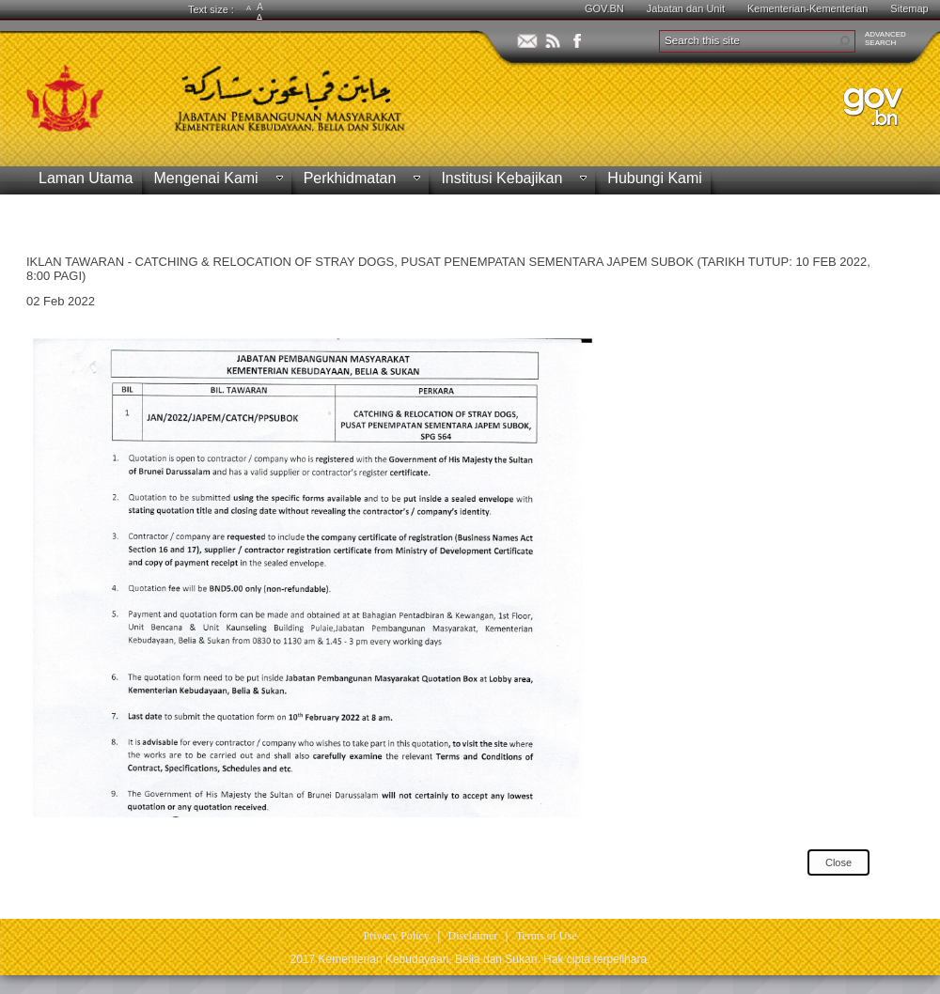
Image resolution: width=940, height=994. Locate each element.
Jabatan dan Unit (686, 8)
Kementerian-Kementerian (807, 8)
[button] (844, 41)
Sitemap (909, 8)
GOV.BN (604, 8)
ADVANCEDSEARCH (885, 38)
